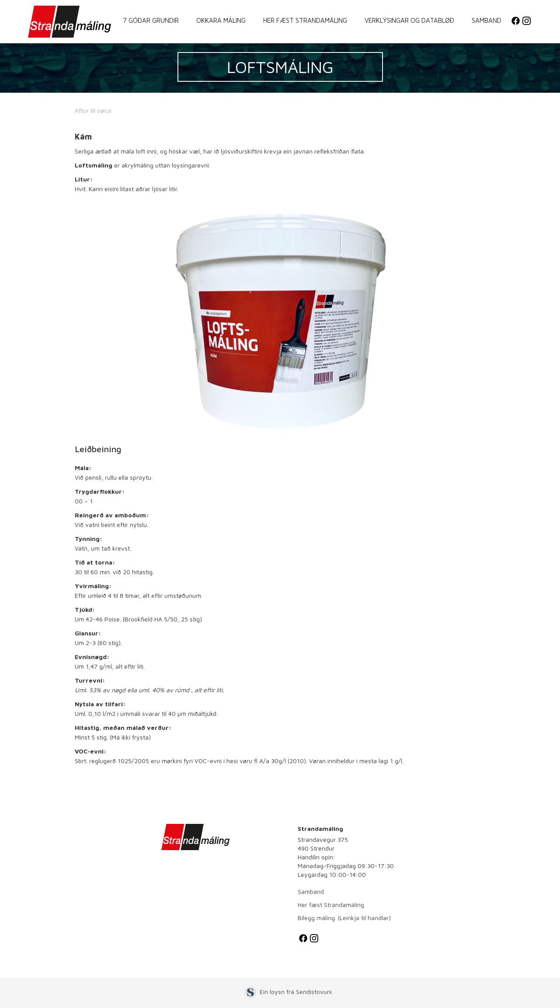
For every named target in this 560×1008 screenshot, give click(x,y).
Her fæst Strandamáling (305, 20)
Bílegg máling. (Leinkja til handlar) (344, 917)
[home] (69, 22)
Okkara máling (221, 20)
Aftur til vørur (93, 110)
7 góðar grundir (151, 20)
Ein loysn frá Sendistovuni (296, 991)
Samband (486, 20)
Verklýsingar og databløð (409, 20)
